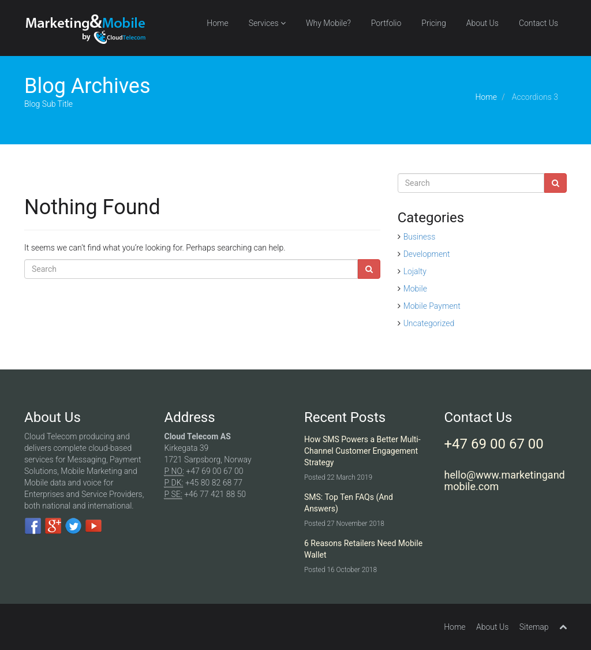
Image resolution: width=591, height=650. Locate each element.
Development (426, 254)
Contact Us (538, 23)
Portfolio (386, 23)
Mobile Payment (432, 306)
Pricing (433, 23)
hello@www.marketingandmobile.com (504, 480)
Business (419, 236)
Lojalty (415, 271)
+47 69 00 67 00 (494, 444)
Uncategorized (429, 323)
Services (267, 23)
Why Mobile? (328, 23)
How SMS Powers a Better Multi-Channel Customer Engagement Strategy (362, 451)
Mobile (415, 288)
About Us (482, 23)
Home (217, 23)
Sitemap (534, 627)
